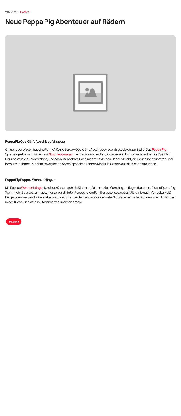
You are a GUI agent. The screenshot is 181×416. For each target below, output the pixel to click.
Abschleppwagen (60, 154)
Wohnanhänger (32, 188)
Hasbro (24, 12)
